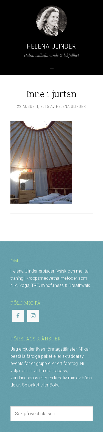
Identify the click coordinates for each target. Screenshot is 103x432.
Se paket (30, 385)
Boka (54, 385)
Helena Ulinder (51, 46)
